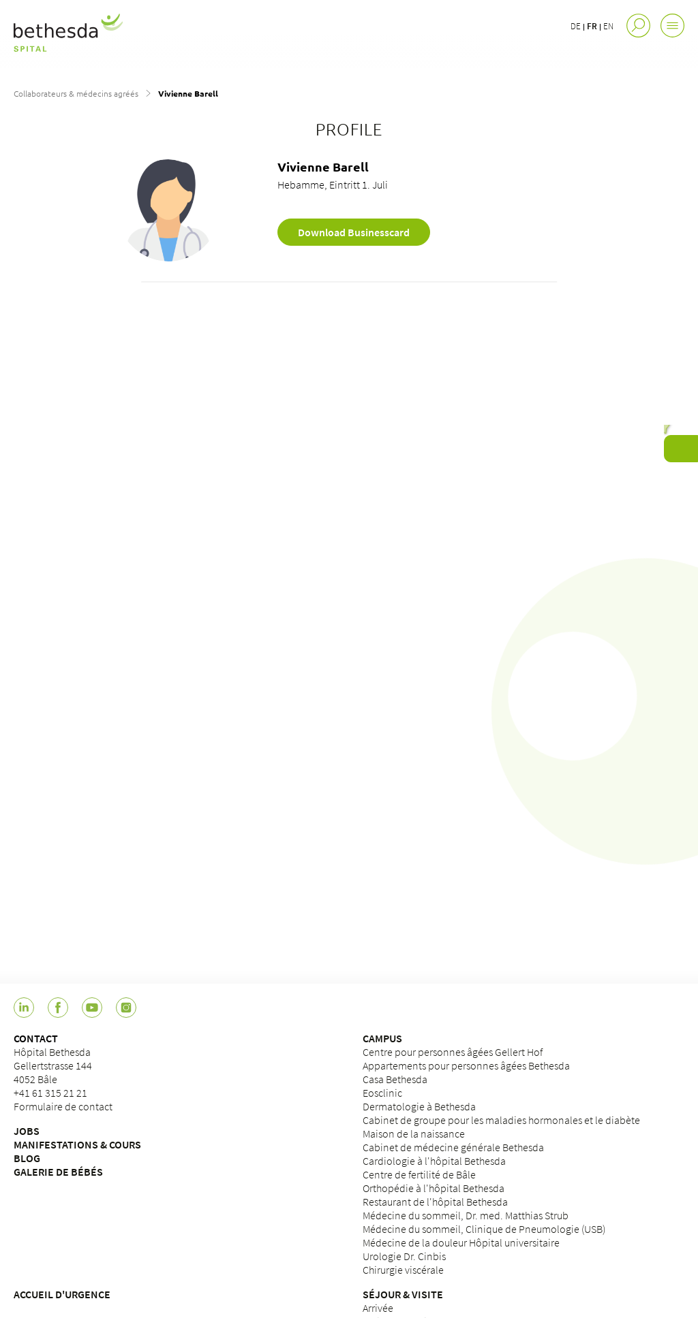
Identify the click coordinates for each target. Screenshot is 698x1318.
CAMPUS (382, 1038)
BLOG (27, 1158)
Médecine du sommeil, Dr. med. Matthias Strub (465, 1215)
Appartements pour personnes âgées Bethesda (466, 1065)
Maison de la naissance (414, 1133)
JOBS (27, 1131)
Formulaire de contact (63, 1106)
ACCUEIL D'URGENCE (62, 1294)
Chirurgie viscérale (403, 1269)
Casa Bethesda (395, 1079)
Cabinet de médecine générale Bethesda (453, 1147)
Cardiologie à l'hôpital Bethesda (434, 1161)
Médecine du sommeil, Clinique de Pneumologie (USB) (484, 1229)
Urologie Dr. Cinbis (404, 1256)
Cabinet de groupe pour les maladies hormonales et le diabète (501, 1120)
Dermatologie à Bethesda (419, 1106)
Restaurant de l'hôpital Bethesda (435, 1201)
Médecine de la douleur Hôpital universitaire (461, 1242)
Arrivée (378, 1308)
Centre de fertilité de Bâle (419, 1174)
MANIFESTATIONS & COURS (77, 1144)
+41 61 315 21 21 (50, 1092)
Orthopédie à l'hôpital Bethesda (433, 1188)
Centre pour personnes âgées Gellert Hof (453, 1052)
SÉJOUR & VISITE (403, 1294)
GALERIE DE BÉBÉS (58, 1171)
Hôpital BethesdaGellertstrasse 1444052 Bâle (53, 1065)
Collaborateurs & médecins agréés (76, 93)
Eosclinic (382, 1092)
